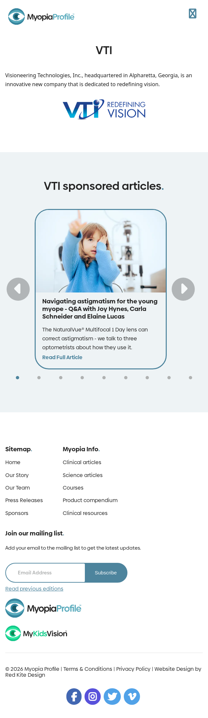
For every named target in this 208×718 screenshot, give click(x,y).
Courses (73, 488)
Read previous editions (34, 589)
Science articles (83, 475)
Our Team (17, 488)
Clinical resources (85, 513)
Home (12, 462)
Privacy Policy (133, 669)
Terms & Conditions (87, 669)
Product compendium (90, 500)
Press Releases (24, 500)
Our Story (17, 475)
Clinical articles (82, 462)
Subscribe (106, 572)
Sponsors (16, 513)
